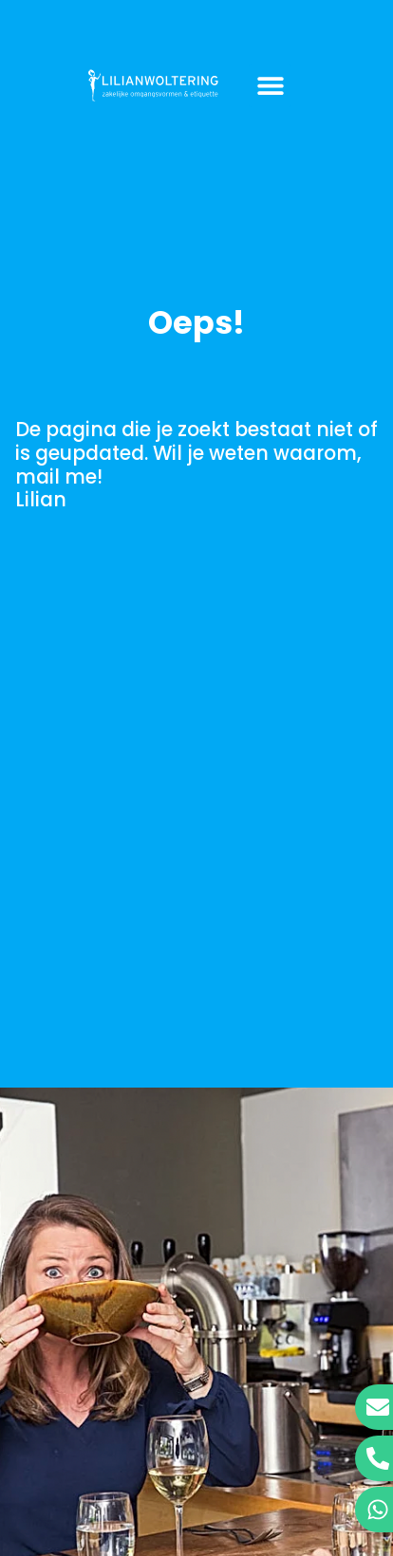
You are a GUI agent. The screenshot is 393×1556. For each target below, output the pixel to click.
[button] (270, 85)
